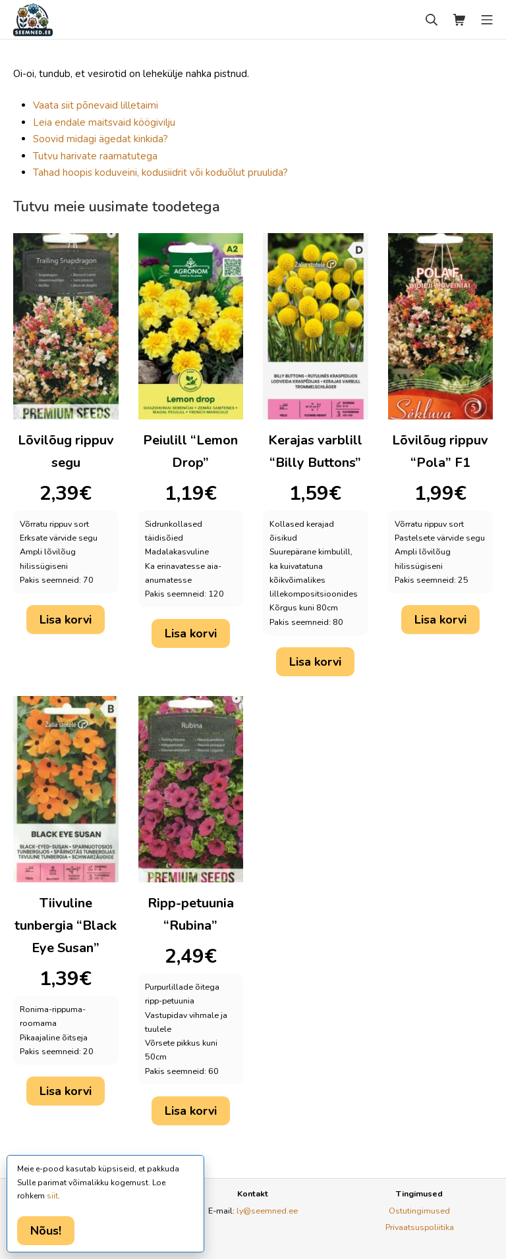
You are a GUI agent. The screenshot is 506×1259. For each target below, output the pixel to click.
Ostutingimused (419, 1210)
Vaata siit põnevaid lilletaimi (95, 105)
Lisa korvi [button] (66, 620)
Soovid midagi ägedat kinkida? (100, 139)
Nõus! (45, 1231)
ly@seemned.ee (267, 1210)
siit (52, 1196)
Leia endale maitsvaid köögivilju (104, 122)
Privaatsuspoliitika (419, 1227)
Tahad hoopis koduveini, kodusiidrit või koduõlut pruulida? (160, 172)
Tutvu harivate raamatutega (95, 156)
